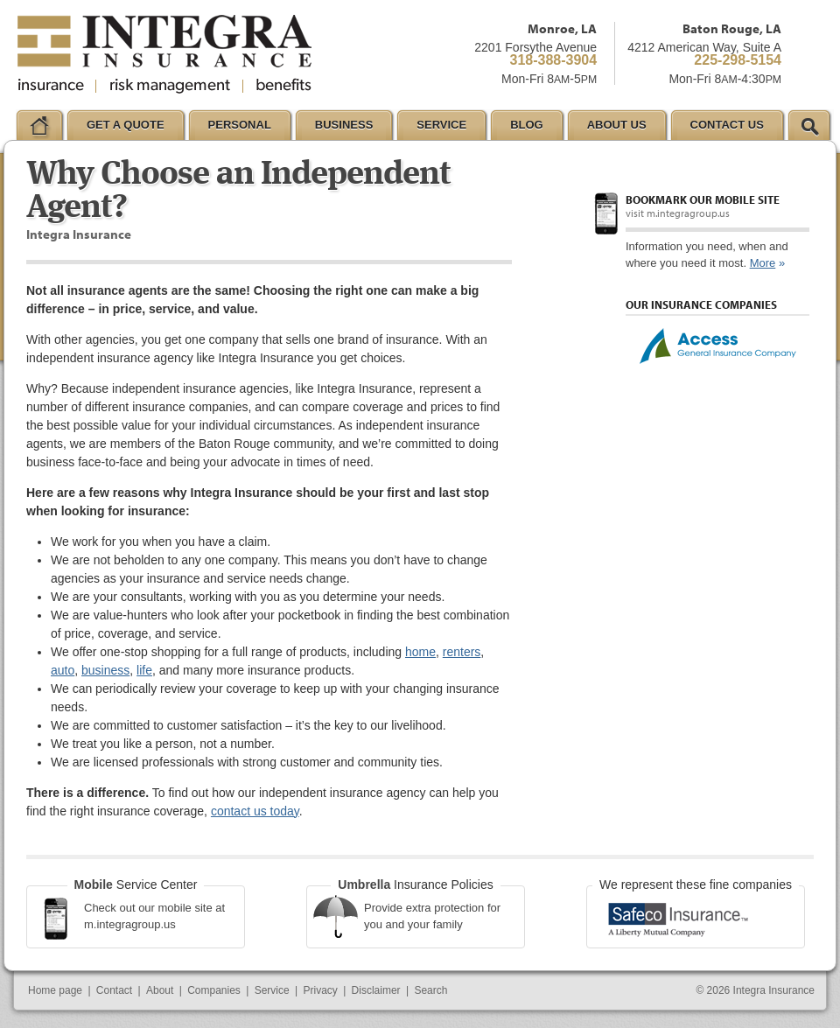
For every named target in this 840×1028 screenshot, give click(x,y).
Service (272, 990)
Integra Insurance (774, 990)
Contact (114, 990)
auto (62, 670)
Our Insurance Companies (701, 304)
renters (462, 652)
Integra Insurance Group (165, 54)
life (144, 670)
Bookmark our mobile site (703, 199)
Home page (55, 990)
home (420, 652)
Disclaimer (376, 990)
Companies (214, 990)
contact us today (255, 811)
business (105, 670)
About (159, 990)
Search (430, 990)
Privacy (320, 990)
